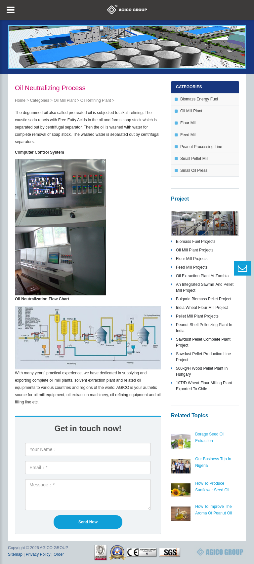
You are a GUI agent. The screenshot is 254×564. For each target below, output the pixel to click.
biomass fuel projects (195, 241)
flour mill (188, 123)
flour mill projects (191, 258)
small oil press (193, 170)
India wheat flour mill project (202, 307)
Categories (39, 100)
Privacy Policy (38, 554)
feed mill (188, 134)
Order (59, 554)
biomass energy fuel (199, 99)
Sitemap (15, 554)
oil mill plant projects (194, 250)
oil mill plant (65, 100)
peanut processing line (201, 146)
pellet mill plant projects (197, 316)
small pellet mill (194, 158)
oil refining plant (95, 100)
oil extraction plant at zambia (202, 276)
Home (20, 100)
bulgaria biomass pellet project (203, 299)
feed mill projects (191, 267)
